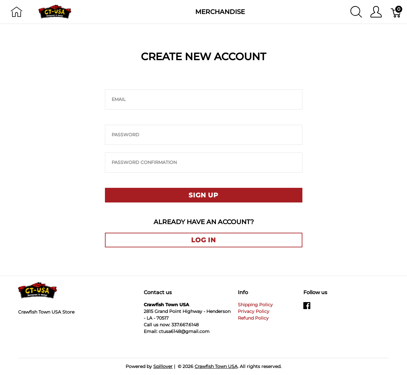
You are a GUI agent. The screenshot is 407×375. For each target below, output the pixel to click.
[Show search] (356, 12)
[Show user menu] (376, 12)
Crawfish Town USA (216, 366)
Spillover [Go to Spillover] (163, 366)
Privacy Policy (253, 311)
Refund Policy (253, 318)
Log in (203, 240)
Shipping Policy (255, 305)
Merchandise (220, 12)
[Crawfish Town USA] (54, 11)
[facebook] (307, 307)
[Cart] (396, 12)
